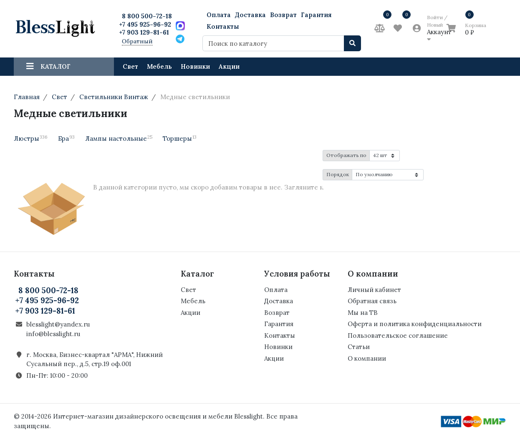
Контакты (223, 26)
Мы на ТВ (363, 313)
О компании (367, 358)
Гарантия (316, 15)
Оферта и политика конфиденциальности (415, 324)
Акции (229, 66)
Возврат (283, 15)
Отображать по (346, 155)
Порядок (337, 174)
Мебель (159, 66)
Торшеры (180, 138)
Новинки (195, 66)
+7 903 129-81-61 (144, 32)
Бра (66, 138)
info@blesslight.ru (53, 334)
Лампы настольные (118, 138)
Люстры (31, 138)
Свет (130, 66)
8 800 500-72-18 (147, 16)
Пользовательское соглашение (398, 335)
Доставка (250, 15)
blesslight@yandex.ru (58, 324)
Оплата (219, 15)
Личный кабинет (374, 290)
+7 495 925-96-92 (145, 24)
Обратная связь (372, 301)
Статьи (359, 347)
